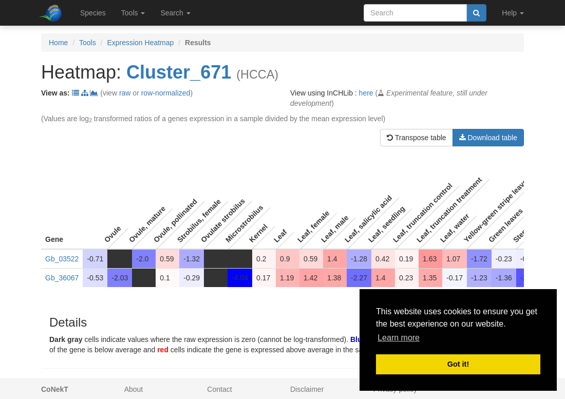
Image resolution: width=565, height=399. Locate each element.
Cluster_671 (178, 72)
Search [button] (175, 13)
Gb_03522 (62, 259)
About (133, 389)
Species (93, 13)
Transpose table (416, 138)
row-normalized (166, 93)
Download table (488, 138)
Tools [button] (133, 13)
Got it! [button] (458, 364)
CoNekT (54, 389)
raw (125, 93)
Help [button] (513, 13)
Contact (219, 389)
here (366, 93)
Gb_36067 (62, 278)
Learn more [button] (399, 337)
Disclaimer (307, 389)
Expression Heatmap (140, 43)
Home (58, 43)
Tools (87, 43)
